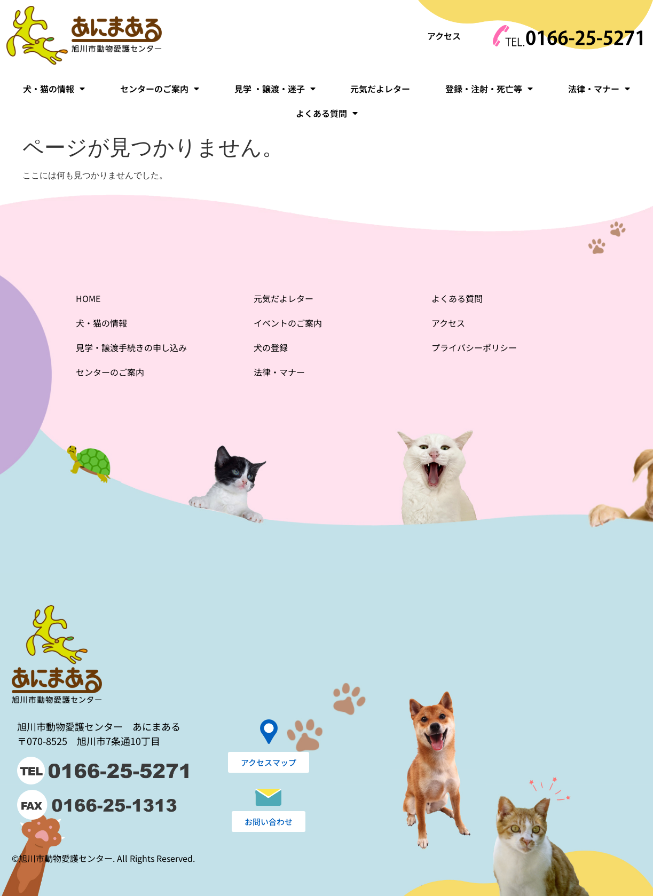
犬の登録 (271, 347)
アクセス (444, 35)
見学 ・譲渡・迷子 (275, 88)
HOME (88, 298)
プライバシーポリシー (474, 347)
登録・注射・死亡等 (489, 88)
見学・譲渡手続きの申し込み (131, 347)
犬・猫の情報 (54, 88)
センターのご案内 (159, 88)
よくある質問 (327, 113)
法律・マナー (599, 88)
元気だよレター (380, 88)
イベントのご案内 (288, 322)
